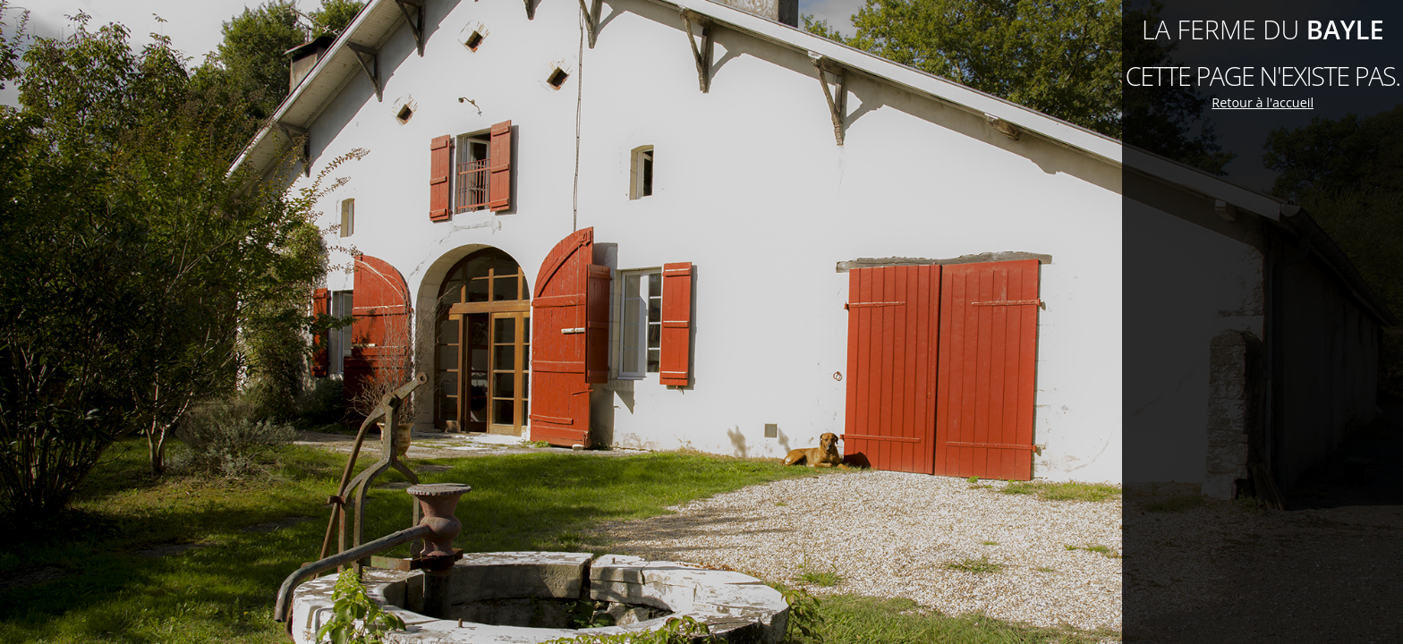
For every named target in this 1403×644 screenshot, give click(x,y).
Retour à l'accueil (1263, 102)
